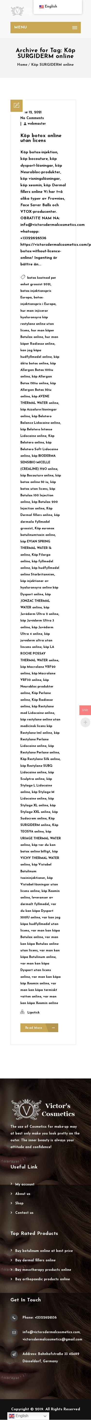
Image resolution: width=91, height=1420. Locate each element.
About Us (22, 1194)
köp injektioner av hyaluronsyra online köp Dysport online (39, 587)
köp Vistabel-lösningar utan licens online (39, 884)
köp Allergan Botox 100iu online (38, 370)
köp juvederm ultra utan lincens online (36, 640)
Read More (40, 1028)
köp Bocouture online (36, 475)
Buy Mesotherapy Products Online (43, 1270)
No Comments (32, 118)
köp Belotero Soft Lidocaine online (39, 449)
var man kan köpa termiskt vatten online (38, 990)
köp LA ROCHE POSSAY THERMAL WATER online (39, 653)
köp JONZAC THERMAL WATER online (35, 601)
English (18, 1416)
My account (24, 1185)
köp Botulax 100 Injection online (37, 495)
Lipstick (33, 1012)
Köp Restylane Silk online (40, 759)
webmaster (37, 124)
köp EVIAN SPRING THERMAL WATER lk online (35, 548)
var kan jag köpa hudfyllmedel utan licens (40, 924)
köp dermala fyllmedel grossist (40, 522)
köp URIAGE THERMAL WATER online (40, 838)
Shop (19, 1204)
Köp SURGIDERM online (52, 65)
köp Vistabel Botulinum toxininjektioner (35, 871)
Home (22, 65)
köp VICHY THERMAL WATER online (39, 858)
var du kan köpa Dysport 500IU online (38, 911)
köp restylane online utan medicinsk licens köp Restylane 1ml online (40, 726)
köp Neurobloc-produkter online (36, 686)
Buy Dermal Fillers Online (35, 1261)
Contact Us (24, 1213)
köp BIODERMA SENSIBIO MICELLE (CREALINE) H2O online (38, 462)
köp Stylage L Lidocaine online (36, 785)
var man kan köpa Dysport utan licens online (35, 970)
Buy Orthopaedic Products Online (42, 1279)
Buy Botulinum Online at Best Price (44, 1251)
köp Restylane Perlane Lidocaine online (39, 739)
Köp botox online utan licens (41, 138)
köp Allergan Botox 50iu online (38, 390)
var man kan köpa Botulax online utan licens (39, 944)
